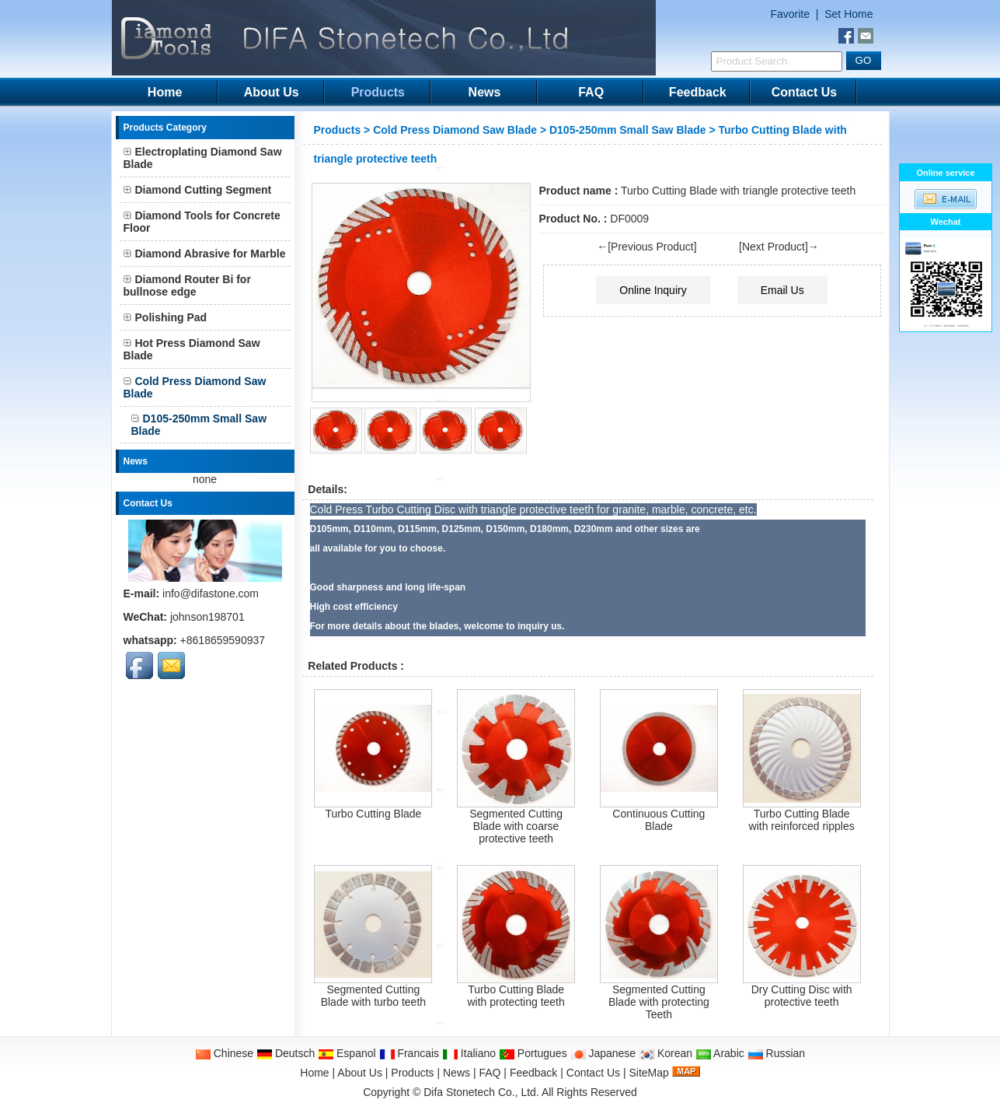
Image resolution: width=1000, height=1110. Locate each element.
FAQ (591, 92)
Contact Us (804, 92)
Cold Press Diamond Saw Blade (455, 130)
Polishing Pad (165, 317)
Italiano (469, 1053)
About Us (271, 92)
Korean (665, 1053)
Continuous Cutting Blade (658, 819)
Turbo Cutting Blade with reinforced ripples (802, 819)
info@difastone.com (210, 593)
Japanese (603, 1053)
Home (165, 92)
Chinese (224, 1053)
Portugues (533, 1053)
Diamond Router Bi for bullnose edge (187, 285)
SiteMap (648, 1072)
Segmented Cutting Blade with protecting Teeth (658, 1002)
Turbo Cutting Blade (373, 813)
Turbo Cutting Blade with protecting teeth (515, 995)
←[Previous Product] (646, 246)
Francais (409, 1053)
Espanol (346, 1053)
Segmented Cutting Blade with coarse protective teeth (516, 826)
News (485, 92)
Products (378, 92)
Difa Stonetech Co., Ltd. (481, 1092)
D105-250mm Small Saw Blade (627, 130)
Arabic (719, 1053)
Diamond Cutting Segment (198, 190)
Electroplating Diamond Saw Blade (203, 157)
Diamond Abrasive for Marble (205, 253)
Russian (776, 1053)
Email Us (782, 290)
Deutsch (285, 1053)
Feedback (697, 92)
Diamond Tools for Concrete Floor (202, 221)
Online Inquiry (652, 290)
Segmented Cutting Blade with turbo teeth (373, 995)
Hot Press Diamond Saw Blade (192, 349)
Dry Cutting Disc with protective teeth (801, 995)
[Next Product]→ (779, 246)
